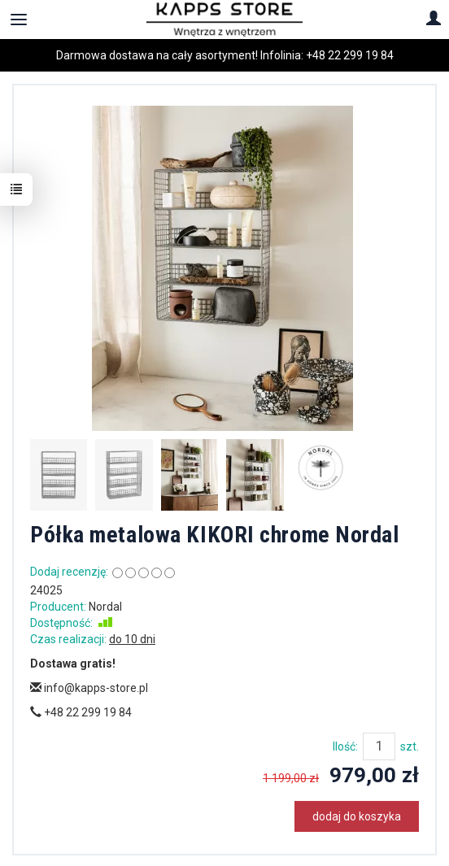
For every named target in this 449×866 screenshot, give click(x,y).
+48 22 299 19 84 (350, 55)
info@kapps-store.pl (89, 687)
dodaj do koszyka (356, 816)
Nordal (105, 606)
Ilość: (345, 746)
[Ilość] (379, 746)
